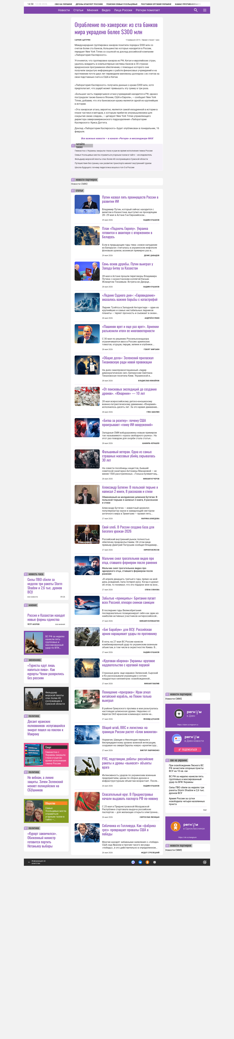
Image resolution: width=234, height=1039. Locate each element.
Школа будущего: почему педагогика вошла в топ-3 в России (104, 167)
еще (205, 969)
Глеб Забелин (153, 465)
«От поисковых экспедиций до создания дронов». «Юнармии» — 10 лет (129, 444)
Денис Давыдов (151, 255)
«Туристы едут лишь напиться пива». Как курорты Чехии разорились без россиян (45, 830)
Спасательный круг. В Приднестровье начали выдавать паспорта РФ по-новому (130, 955)
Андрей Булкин (152, 345)
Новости (73, 10)
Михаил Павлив (151, 790)
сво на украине (178, 919)
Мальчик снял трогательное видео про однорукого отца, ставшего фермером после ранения (127, 650)
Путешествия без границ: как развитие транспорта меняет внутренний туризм (113, 163)
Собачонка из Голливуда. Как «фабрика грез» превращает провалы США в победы (129, 989)
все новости (32, 756)
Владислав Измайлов (148, 407)
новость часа (36, 733)
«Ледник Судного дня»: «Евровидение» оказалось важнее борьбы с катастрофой (129, 323)
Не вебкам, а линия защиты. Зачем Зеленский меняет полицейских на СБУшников (45, 942)
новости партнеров (86, 180)
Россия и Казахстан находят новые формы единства (46, 776)
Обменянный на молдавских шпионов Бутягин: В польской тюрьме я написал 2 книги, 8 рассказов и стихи (130, 579)
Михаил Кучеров (151, 532)
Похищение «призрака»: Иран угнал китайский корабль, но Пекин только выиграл (126, 828)
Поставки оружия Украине (152, 4)
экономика (35, 819)
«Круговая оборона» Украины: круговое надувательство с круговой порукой (128, 769)
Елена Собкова (152, 669)
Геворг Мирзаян (151, 376)
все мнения (60, 783)
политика (34, 875)
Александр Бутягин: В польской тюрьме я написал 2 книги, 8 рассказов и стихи (130, 569)
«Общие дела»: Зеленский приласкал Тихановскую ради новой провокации (128, 386)
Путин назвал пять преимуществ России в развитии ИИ (130, 199)
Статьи (88, 10)
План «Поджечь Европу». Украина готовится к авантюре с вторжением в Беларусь (127, 232)
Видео (115, 10)
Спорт (48, 906)
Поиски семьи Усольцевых (117, 4)
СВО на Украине (59, 4)
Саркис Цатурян (82, 40)
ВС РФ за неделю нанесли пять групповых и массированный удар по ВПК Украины (54, 801)
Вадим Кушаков (151, 220)
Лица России (132, 10)
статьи (79, 190)
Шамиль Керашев (150, 496)
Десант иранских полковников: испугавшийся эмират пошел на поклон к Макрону (46, 886)
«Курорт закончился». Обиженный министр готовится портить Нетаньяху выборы (42, 998)
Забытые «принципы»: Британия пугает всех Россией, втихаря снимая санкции (129, 706)
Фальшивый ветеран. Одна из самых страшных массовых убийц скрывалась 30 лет (128, 509)
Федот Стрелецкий (150, 1012)
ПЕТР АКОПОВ (33, 783)
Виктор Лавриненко (149, 883)
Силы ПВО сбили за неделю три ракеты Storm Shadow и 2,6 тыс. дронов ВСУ (44, 744)
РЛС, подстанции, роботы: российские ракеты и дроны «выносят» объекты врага (127, 895)
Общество (50, 962)
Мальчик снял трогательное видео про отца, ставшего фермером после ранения (129, 640)
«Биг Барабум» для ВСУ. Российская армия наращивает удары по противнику (129, 737)
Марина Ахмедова (150, 598)
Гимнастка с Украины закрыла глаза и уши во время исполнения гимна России (55, 917)
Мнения (101, 10)
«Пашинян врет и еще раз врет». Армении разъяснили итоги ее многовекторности (130, 355)
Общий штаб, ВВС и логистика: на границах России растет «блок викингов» (130, 862)
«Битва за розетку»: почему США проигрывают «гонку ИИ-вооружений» (127, 475)
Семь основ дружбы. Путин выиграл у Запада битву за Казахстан (127, 266)
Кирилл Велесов (151, 629)
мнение (33, 764)
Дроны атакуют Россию (85, 4)
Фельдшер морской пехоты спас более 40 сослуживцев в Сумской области (55, 857)
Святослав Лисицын (149, 976)
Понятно (198, 1020)
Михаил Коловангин (149, 727)
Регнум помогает (157, 10)
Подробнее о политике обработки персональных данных (160, 1020)
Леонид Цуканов (151, 852)
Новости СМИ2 (79, 183)
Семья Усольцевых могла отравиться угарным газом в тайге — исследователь (55, 973)
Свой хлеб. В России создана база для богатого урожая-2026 (128, 608)
